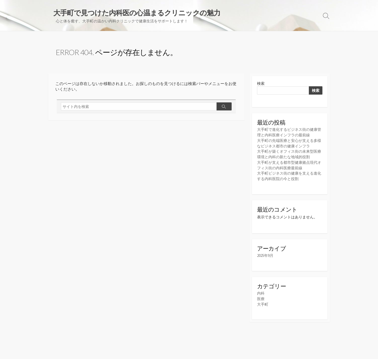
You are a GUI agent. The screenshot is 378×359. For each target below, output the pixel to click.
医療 (261, 298)
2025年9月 (265, 255)
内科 (261, 292)
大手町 (262, 303)
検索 (261, 84)
